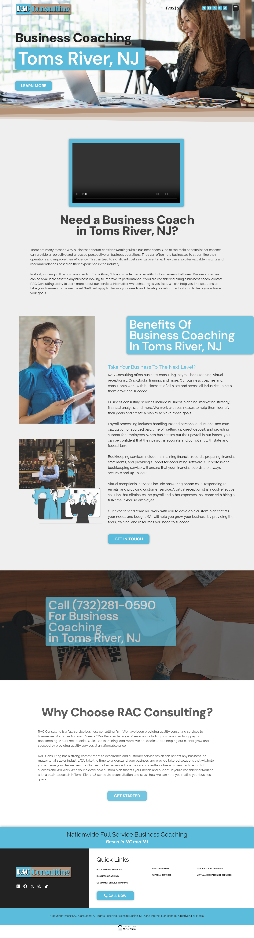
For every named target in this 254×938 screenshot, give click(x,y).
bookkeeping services (109, 869)
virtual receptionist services (214, 875)
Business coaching (108, 876)
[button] (236, 8)
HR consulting (160, 868)
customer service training (112, 882)
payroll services (161, 875)
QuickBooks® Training (210, 868)
